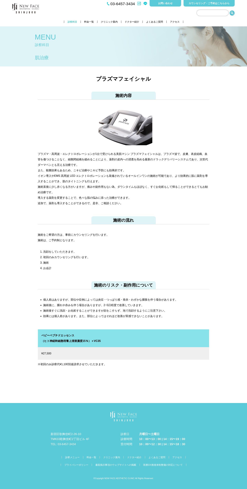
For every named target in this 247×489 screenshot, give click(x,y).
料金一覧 (89, 21)
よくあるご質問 (154, 21)
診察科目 (72, 21)
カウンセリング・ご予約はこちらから (209, 3)
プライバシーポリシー (76, 464)
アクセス (175, 21)
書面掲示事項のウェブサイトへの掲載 (115, 464)
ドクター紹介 (132, 21)
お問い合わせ (165, 3)
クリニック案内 (109, 21)
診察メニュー (72, 457)
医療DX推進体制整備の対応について (163, 464)
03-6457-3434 (122, 4)
